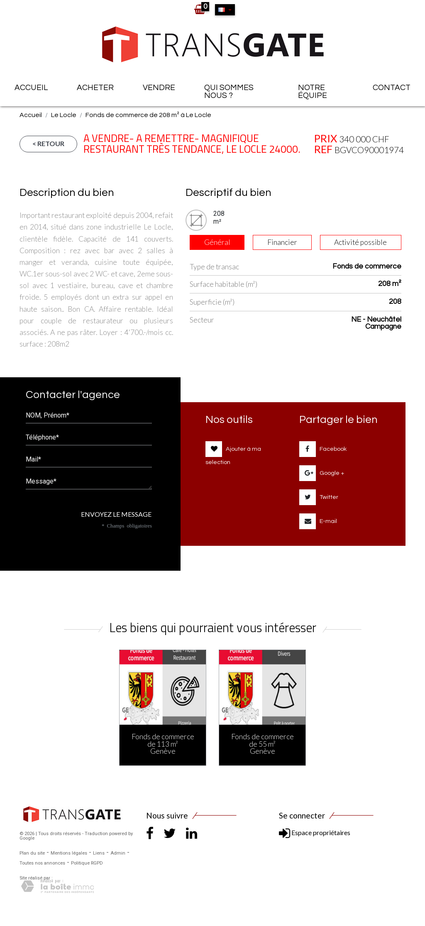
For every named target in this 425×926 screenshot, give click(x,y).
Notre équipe (312, 91)
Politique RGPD (87, 863)
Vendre (159, 87)
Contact (391, 87)
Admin (117, 853)
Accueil (31, 87)
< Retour (48, 143)
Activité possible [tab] (360, 242)
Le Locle (63, 115)
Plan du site (32, 853)
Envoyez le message (113, 514)
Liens (99, 853)
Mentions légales (69, 853)
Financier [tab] (282, 242)
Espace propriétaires (314, 832)
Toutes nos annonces (42, 863)
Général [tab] (217, 242)
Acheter (95, 87)
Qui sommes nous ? (229, 91)
